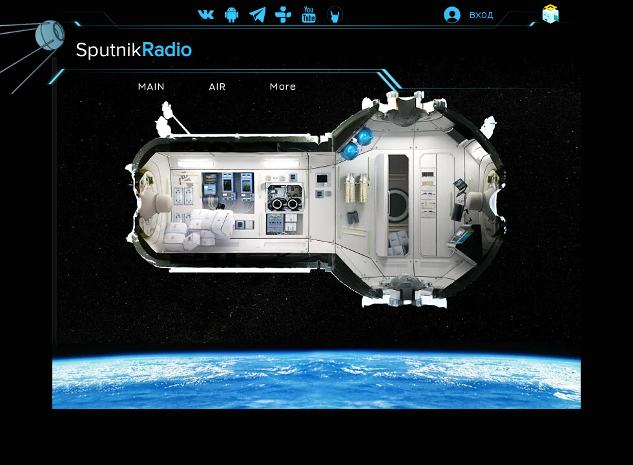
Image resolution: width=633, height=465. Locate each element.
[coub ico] (335, 14)
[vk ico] (206, 14)
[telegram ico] (257, 14)
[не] (309, 14)
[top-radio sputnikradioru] (283, 14)
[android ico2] (231, 14)
